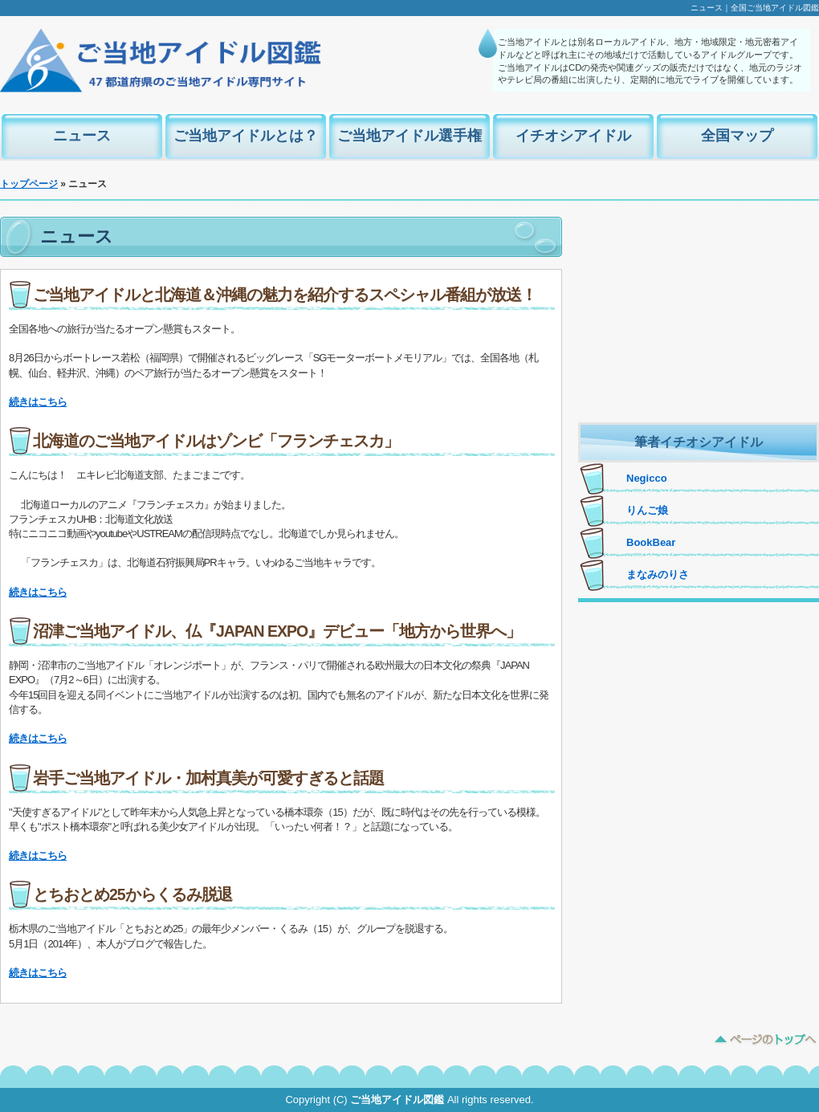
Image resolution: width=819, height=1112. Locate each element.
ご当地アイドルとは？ (245, 136)
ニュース (82, 136)
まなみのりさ (657, 574)
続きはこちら (38, 402)
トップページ (29, 183)
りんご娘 (647, 510)
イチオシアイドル (573, 136)
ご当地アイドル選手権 (409, 136)
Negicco (646, 478)
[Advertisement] (698, 317)
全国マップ (737, 136)
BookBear (650, 542)
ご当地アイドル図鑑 (397, 1100)
